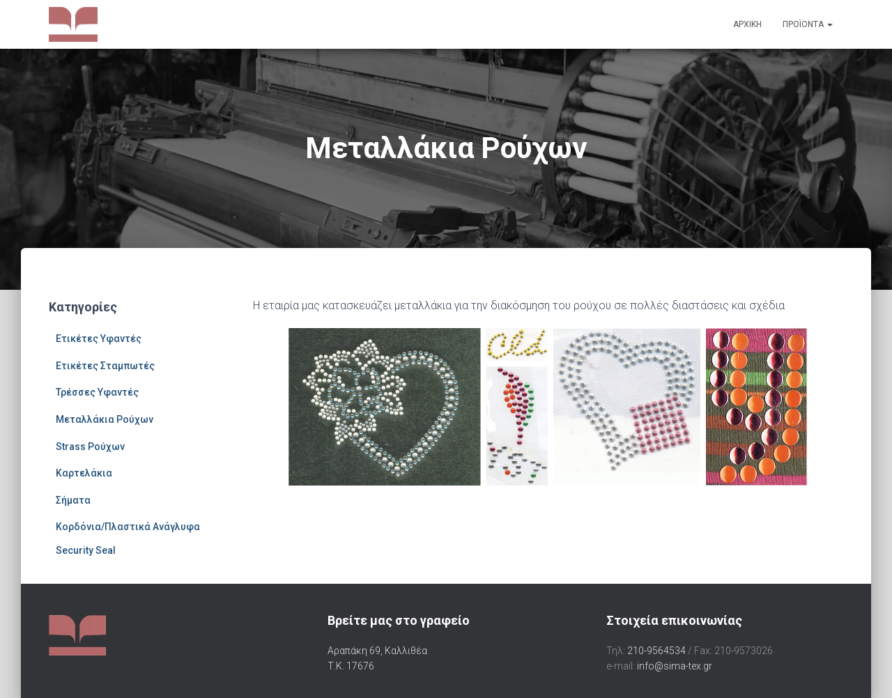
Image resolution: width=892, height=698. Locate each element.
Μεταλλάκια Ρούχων (104, 419)
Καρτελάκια (84, 473)
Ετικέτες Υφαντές (98, 338)
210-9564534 (656, 650)
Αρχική (747, 24)
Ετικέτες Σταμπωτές (105, 365)
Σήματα (73, 500)
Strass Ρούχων (90, 446)
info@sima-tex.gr (674, 666)
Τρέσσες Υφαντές (97, 392)
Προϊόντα (808, 24)
